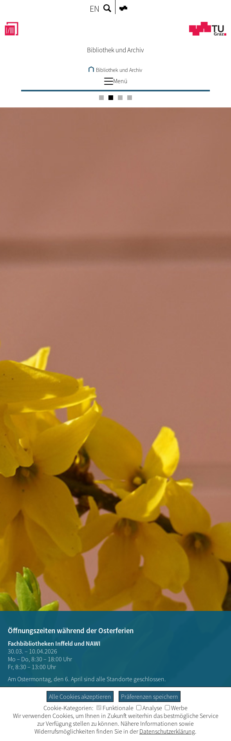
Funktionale (115, 708)
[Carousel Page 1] (101, 97)
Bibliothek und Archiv (115, 69)
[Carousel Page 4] (129, 97)
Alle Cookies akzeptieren (80, 696)
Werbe (176, 708)
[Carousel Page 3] (120, 97)
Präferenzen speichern (149, 696)
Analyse (149, 708)
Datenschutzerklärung (167, 731)
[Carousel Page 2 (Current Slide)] (110, 97)
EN (94, 8)
